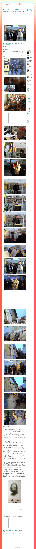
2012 (27, 119)
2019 (27, 113)
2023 (27, 92)
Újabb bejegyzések (5, 533)
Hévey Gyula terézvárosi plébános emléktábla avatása (29, 102)
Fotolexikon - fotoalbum (13, 4)
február (28, 111)
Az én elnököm (31, 51)
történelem (6, 44)
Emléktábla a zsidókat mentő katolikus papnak (11, 9)
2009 (27, 122)
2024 (27, 91)
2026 (27, 89)
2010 (27, 121)
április (28, 109)
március (29, 110)
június (28, 108)
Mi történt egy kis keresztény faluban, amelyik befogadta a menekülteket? (31, 64)
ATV (5, 531)
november (29, 96)
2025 (27, 90)
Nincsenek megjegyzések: (14, 43)
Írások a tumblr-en (28, 148)
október (29, 97)
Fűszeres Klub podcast (29, 9)
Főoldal (14, 533)
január (28, 112)
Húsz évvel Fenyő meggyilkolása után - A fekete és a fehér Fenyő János (31, 77)
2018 (27, 114)
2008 (27, 123)
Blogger (20, 547)
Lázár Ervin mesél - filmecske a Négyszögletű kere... (29, 105)
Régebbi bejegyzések (22, 533)
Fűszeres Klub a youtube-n (29, 10)
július (28, 107)
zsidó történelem (8, 44)
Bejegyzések (28, 153)
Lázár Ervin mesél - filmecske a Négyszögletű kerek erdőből (13, 513)
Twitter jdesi (28, 147)
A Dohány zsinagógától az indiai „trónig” (31, 57)
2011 (27, 120)
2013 (27, 118)
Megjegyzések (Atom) (15, 535)
